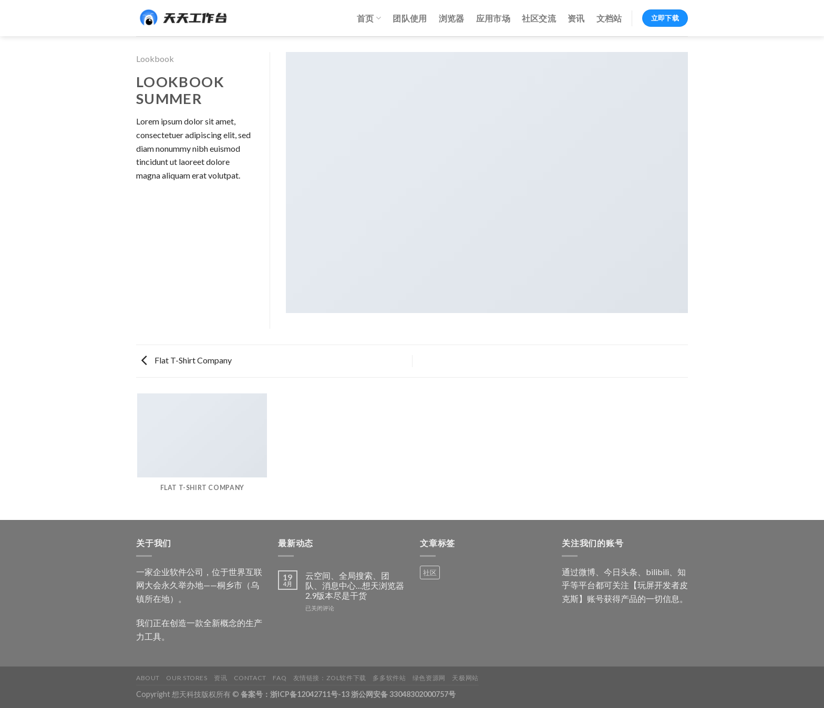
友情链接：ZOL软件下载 (329, 678)
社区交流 (539, 18)
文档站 (609, 18)
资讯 (576, 18)
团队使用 (410, 18)
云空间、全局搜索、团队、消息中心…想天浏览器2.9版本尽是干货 (354, 585)
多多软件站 (389, 678)
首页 (369, 18)
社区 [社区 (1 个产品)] (430, 572)
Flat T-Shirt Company (186, 360)
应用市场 (493, 18)
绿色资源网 (429, 678)
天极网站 (465, 678)
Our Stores (186, 678)
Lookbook (155, 59)
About (148, 678)
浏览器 (452, 18)
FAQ (279, 678)
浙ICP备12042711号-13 (309, 694)
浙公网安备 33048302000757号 (403, 694)
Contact (250, 678)
